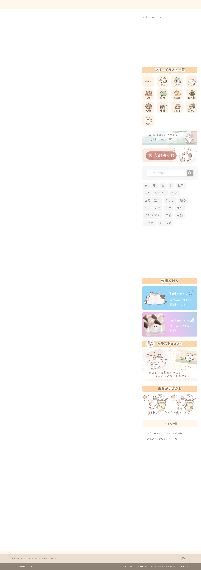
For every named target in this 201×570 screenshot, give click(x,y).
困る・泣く (152, 200)
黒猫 (180, 215)
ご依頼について (179, 4)
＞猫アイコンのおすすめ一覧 (162, 438)
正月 (169, 208)
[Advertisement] (73, 119)
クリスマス (152, 215)
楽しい (170, 200)
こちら (58, 178)
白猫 (169, 215)
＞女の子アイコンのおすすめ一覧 (164, 433)
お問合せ (157, 4)
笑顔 (175, 193)
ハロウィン (152, 208)
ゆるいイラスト (20, 22)
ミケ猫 (149, 223)
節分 (180, 208)
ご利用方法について (133, 4)
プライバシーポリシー (23, 566)
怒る (183, 200)
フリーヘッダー (155, 193)
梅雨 (181, 186)
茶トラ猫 (165, 223)
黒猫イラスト (20, 237)
